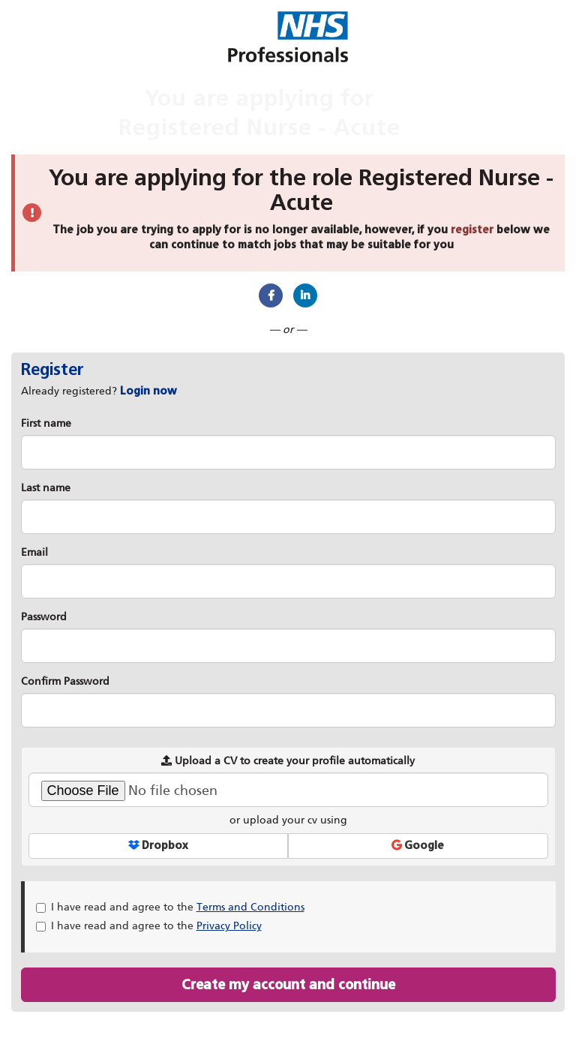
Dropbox (158, 845)
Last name (45, 488)
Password (44, 616)
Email (34, 552)
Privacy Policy (229, 926)
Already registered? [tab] (99, 391)
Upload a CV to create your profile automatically (288, 760)
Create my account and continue (288, 984)
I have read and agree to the (170, 907)
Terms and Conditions (250, 907)
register (472, 230)
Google (418, 845)
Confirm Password (65, 681)
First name (46, 423)
